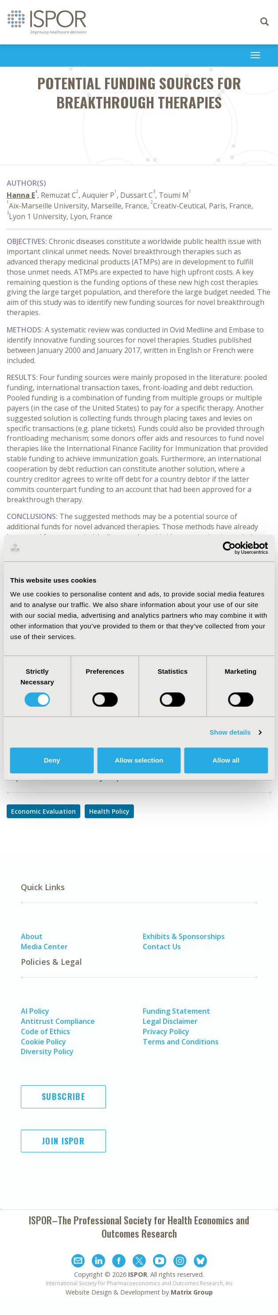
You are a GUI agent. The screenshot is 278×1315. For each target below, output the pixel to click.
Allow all (225, 760)
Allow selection (139, 760)
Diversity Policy (47, 1051)
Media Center (44, 946)
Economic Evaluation (43, 811)
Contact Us (162, 946)
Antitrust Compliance (58, 1021)
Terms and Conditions (181, 1042)
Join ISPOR (63, 1141)
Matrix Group (192, 1292)
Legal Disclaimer (170, 1021)
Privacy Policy (166, 1031)
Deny (52, 760)
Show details (230, 732)
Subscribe (63, 1096)
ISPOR (137, 1274)
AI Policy (35, 1011)
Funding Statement (176, 1011)
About (32, 936)
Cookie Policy (43, 1042)
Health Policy (109, 811)
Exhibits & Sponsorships (184, 936)
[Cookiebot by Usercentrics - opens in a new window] (229, 548)
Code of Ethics (45, 1031)
